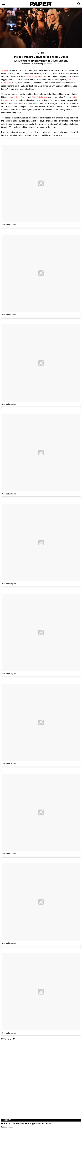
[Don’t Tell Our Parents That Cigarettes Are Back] (41, 1099)
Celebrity (6, 1120)
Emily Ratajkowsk (39, 97)
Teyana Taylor (33, 77)
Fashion (41, 53)
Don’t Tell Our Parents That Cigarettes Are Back (26, 1123)
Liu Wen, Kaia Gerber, (17, 97)
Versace (4, 70)
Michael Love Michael (33, 64)
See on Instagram (9, 224)
